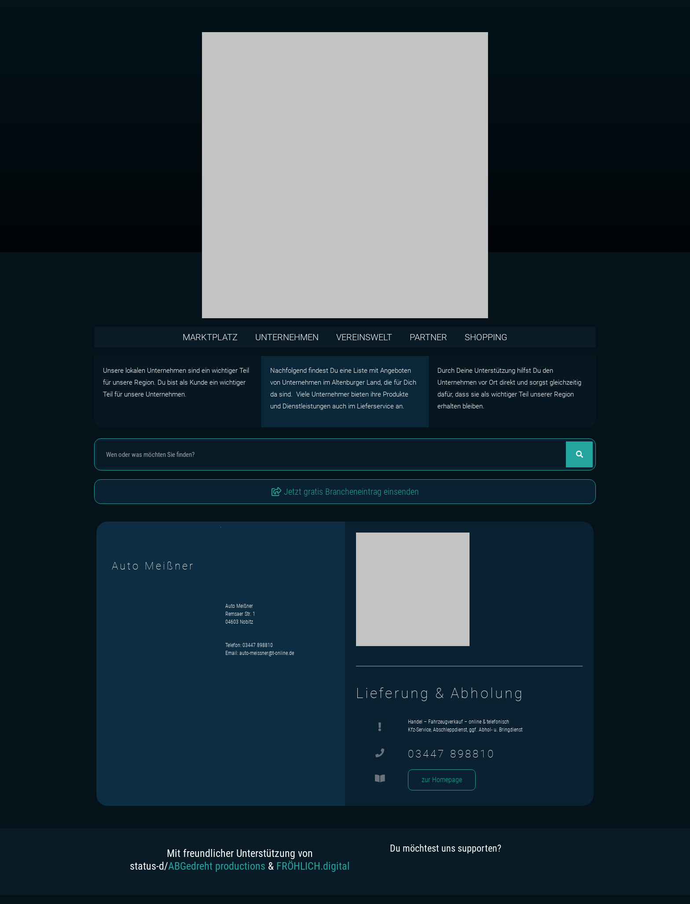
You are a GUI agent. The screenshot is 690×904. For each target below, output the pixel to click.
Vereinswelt (364, 337)
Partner (428, 337)
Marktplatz (210, 337)
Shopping (486, 337)
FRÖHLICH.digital (313, 866)
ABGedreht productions (216, 866)
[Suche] (579, 454)
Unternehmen (287, 337)
